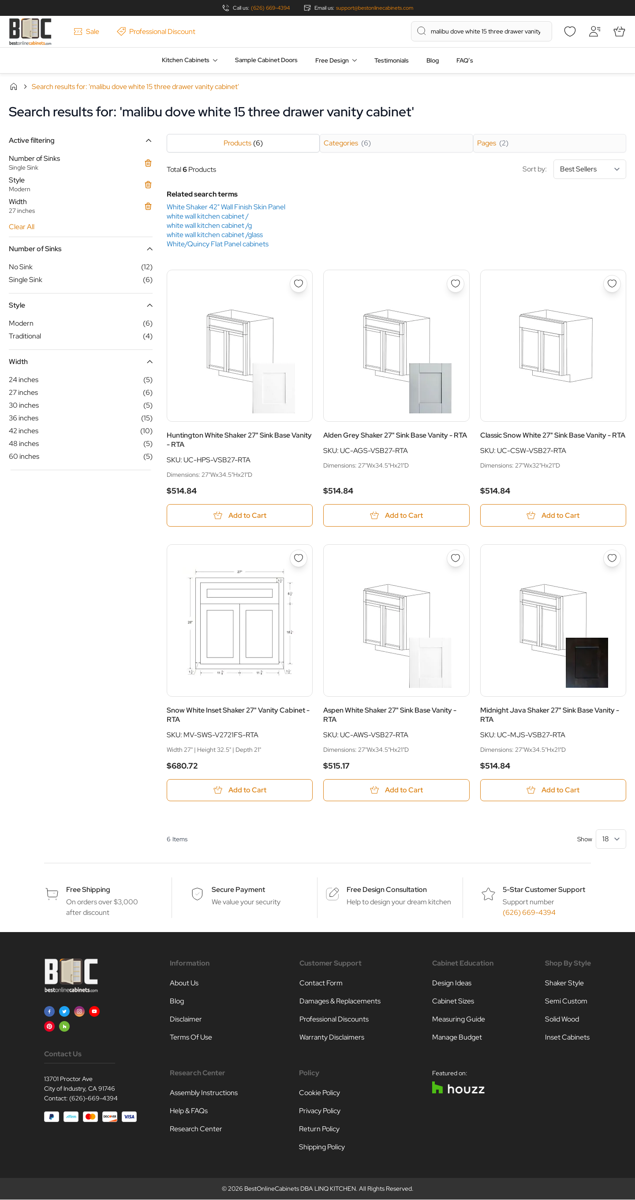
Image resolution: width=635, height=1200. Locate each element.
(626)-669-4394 (93, 1099)
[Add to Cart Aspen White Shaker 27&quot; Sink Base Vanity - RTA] (396, 790)
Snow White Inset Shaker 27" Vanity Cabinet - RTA (238, 715)
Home (14, 86)
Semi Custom (566, 1001)
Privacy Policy (319, 1111)
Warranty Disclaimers (331, 1037)
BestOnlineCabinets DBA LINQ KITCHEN (300, 1189)
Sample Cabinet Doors (266, 60)
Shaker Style (564, 983)
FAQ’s (464, 60)
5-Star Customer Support (544, 890)
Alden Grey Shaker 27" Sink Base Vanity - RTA (395, 435)
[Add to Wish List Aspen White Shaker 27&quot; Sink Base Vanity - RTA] (455, 558)
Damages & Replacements (340, 1001)
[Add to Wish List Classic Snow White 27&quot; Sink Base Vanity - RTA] (612, 284)
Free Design (332, 60)
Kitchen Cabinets (185, 60)
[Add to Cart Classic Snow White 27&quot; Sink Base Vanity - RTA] (553, 515)
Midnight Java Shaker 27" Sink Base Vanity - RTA (549, 715)
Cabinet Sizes (453, 1001)
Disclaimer (186, 1019)
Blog (432, 60)
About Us (184, 983)
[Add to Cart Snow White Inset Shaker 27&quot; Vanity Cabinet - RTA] (240, 790)
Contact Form (321, 983)
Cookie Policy (319, 1093)
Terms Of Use (191, 1037)
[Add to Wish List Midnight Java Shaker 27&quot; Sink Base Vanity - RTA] (612, 558)
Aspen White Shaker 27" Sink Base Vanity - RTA (389, 715)
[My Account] (594, 31)
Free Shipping (88, 890)
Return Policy (319, 1129)
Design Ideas (451, 983)
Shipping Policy (322, 1147)
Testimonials (391, 60)
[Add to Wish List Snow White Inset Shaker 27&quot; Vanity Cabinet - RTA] (298, 558)
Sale (86, 31)
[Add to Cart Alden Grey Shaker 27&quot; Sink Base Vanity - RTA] (396, 515)
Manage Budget (457, 1037)
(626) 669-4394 (270, 7)
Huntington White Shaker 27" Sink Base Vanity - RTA (239, 440)
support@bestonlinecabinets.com (374, 7)
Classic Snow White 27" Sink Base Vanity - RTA (552, 435)
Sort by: (574, 169)
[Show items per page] (611, 839)
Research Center (196, 1129)
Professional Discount (156, 31)
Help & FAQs (189, 1111)
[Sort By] (589, 169)
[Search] (421, 31)
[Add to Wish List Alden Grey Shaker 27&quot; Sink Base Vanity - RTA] (455, 284)
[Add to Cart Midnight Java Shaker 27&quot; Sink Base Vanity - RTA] (553, 790)
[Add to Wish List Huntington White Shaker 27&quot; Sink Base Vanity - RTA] (298, 284)
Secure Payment (238, 890)
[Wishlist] (570, 31)
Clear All (21, 226)
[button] (81, 140)
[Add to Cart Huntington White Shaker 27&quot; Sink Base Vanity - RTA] (240, 515)
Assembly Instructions (204, 1093)
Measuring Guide (458, 1019)
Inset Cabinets (567, 1037)
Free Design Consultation (387, 890)
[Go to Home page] (30, 31)
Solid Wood (562, 1019)
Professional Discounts (334, 1019)
